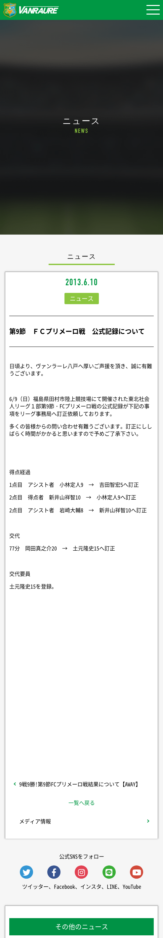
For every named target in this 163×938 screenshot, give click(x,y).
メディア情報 (35, 821)
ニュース (82, 298)
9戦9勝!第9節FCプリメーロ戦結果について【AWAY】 (80, 784)
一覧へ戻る (81, 802)
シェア (82, 672)
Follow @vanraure (82, 720)
